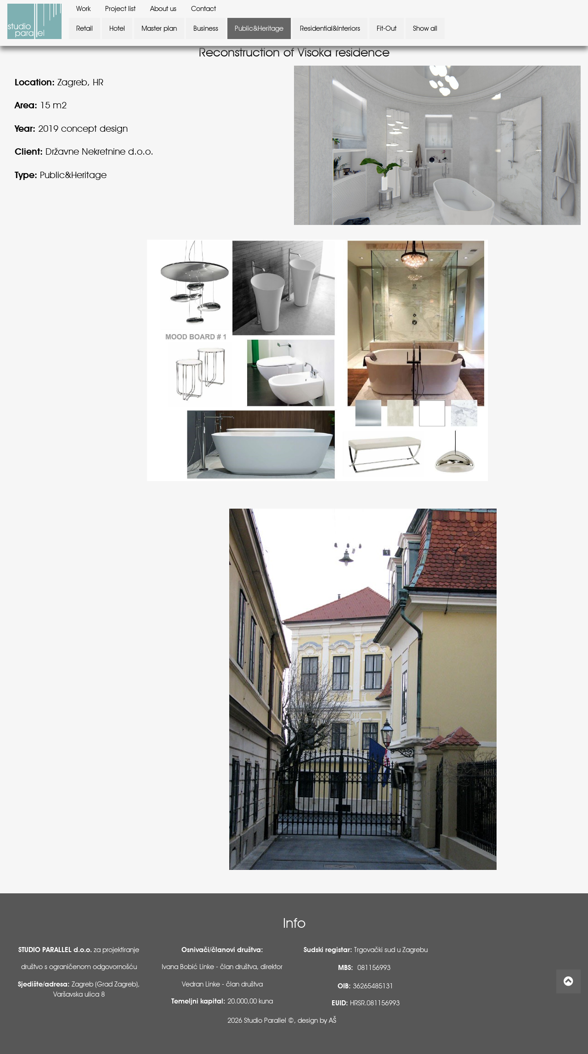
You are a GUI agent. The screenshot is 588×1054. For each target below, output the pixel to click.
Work (83, 9)
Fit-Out (386, 28)
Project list (120, 9)
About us (163, 9)
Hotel (117, 28)
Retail (84, 28)
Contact (203, 9)
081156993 (373, 968)
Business (205, 28)
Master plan (159, 28)
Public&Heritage (259, 28)
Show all (425, 28)
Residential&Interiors (330, 28)
